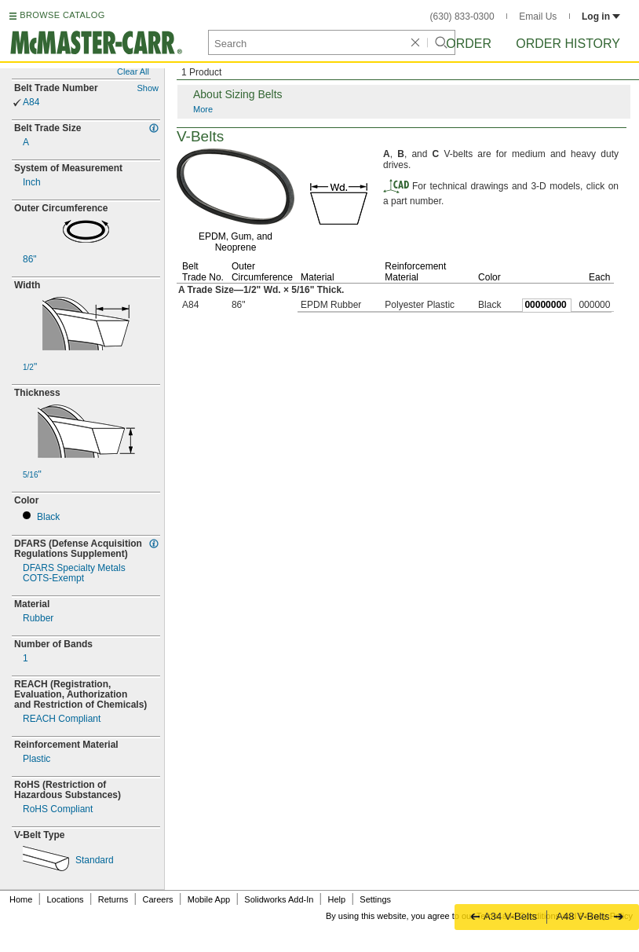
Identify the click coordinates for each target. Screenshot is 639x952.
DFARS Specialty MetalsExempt (74, 573)
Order (468, 43)
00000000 (545, 304)
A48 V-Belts (589, 916)
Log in (601, 16)
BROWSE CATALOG (62, 15)
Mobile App (209, 899)
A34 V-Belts (503, 916)
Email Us (538, 16)
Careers (157, 899)
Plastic (36, 759)
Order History (568, 43)
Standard (94, 860)
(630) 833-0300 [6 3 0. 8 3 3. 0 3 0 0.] (462, 16)
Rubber (38, 618)
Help (337, 899)
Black (48, 517)
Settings (375, 899)
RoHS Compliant (58, 809)
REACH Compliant (61, 719)
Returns (113, 899)
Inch (32, 183)
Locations (65, 899)
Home (20, 899)
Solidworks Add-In (278, 899)
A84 (31, 102)
